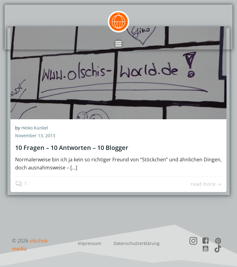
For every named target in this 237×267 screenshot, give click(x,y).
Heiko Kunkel (34, 128)
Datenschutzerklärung (137, 243)
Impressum (89, 243)
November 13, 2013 (35, 136)
